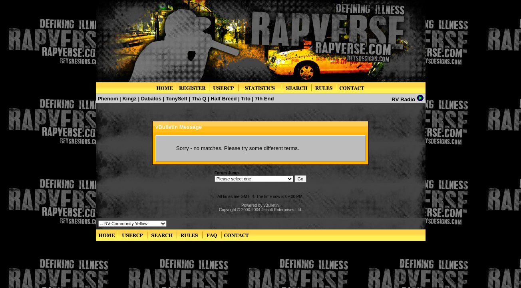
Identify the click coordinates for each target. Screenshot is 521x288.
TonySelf (176, 99)
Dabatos (151, 99)
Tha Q (199, 99)
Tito (246, 99)
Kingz (129, 99)
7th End (264, 99)
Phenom (107, 99)
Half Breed (224, 99)
